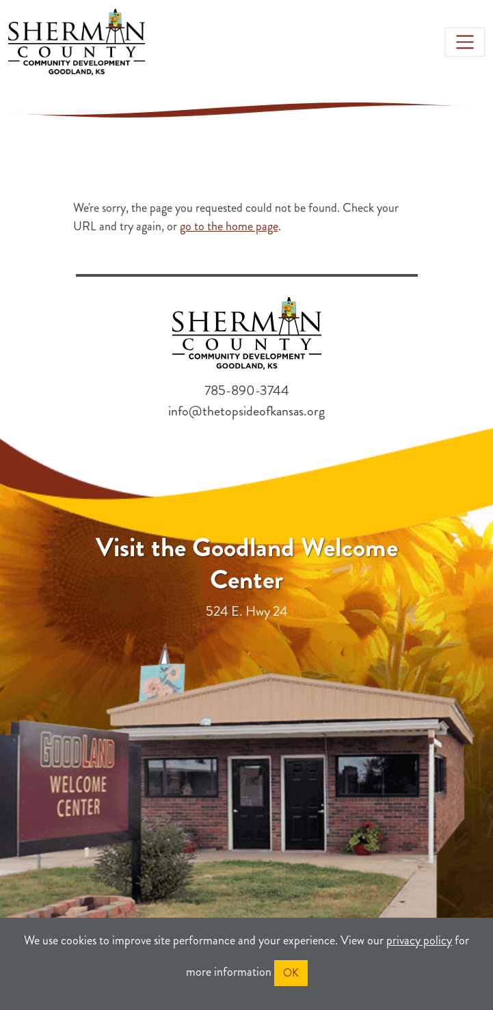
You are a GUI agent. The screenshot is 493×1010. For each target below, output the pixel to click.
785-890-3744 (246, 390)
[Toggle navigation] (465, 41)
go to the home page (229, 226)
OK (291, 973)
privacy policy (419, 940)
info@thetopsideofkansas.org (246, 411)
